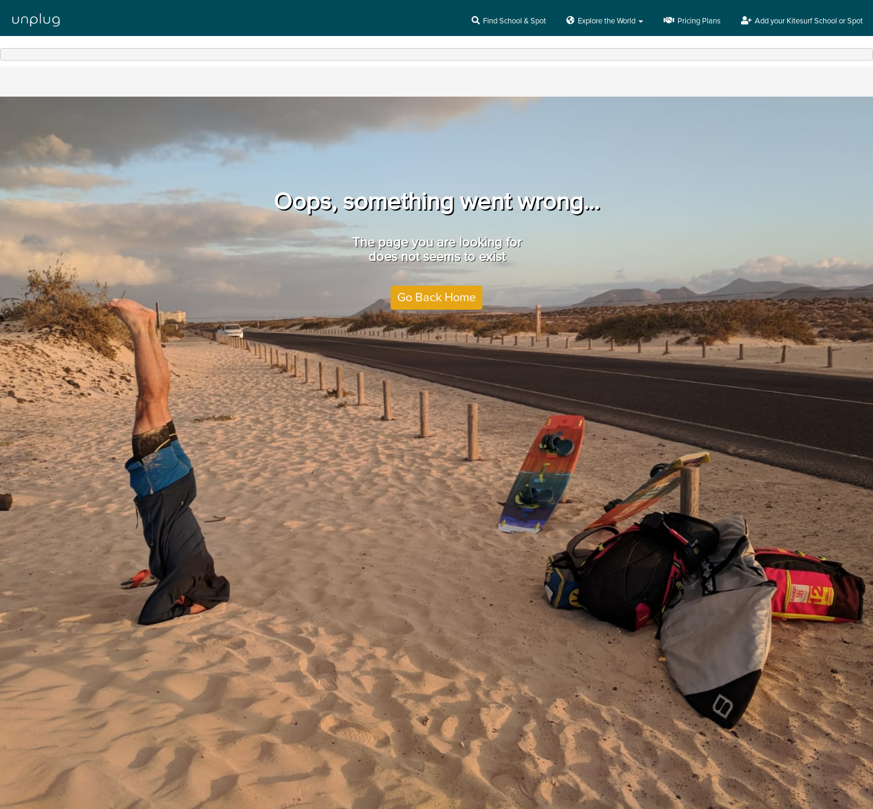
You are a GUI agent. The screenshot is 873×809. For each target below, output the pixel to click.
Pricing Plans (692, 21)
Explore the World (604, 21)
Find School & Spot (509, 21)
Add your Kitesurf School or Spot (802, 21)
